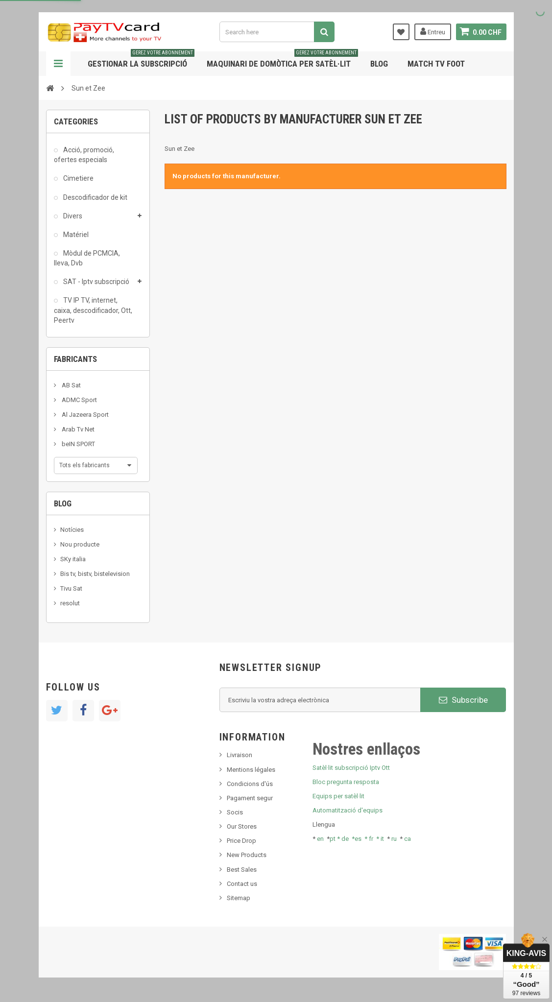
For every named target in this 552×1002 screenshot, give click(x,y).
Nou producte (79, 544)
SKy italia (73, 559)
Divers (72, 216)
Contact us (242, 883)
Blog (379, 64)
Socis (235, 812)
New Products (246, 855)
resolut (70, 603)
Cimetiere (78, 178)
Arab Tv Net (77, 429)
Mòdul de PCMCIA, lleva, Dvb (87, 258)
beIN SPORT (77, 444)
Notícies (72, 529)
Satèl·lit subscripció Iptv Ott (351, 767)
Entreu (432, 31)
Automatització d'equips (347, 810)
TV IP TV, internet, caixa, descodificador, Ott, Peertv (93, 310)
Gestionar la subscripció (141, 60)
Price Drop (241, 840)
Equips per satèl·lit (338, 796)
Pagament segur (250, 798)
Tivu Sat (71, 588)
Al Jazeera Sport (84, 414)
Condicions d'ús (250, 783)
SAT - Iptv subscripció (95, 282)
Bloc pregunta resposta (345, 782)
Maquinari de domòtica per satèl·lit (282, 60)
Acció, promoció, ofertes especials (84, 155)
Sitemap (238, 898)
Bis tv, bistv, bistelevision (95, 573)
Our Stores (242, 826)
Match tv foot (436, 64)
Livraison (239, 755)
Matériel (75, 235)
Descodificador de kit (94, 197)
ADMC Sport (78, 400)
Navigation (58, 63)
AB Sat (70, 385)
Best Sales (242, 869)
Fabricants (75, 359)
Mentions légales (251, 769)
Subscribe (463, 700)
